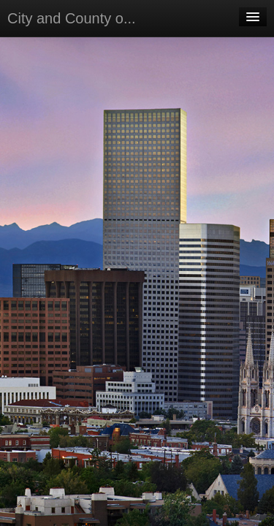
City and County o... (71, 18)
